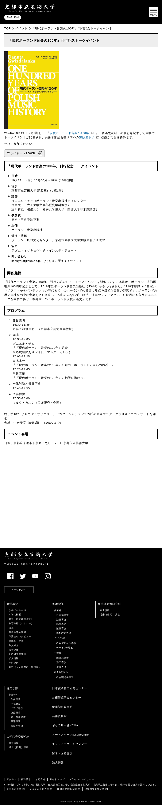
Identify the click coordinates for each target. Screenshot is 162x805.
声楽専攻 (16, 721)
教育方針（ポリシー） (21, 623)
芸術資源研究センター (66, 697)
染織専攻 (61, 666)
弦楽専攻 (16, 712)
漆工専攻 (61, 662)
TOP (7, 28)
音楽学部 (12, 688)
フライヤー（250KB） (22, 153)
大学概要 (12, 603)
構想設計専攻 (63, 633)
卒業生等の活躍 (17, 632)
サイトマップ (57, 779)
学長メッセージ (17, 610)
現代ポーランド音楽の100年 (69, 133)
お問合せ (40, 779)
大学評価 (14, 649)
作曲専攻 (16, 699)
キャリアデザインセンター (69, 743)
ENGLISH (13, 17)
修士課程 (105, 610)
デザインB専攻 (64, 647)
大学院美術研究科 (109, 603)
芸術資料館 (59, 716)
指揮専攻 (16, 704)
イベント (21, 28)
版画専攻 (61, 628)
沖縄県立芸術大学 (95, 789)
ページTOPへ (19, 589)
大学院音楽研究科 (18, 736)
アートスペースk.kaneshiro (70, 734)
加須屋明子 (87, 137)
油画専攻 (61, 619)
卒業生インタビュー (20, 636)
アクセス (11, 779)
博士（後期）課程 (110, 614)
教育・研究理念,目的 (20, 619)
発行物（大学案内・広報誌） (25, 667)
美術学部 (58, 603)
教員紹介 (14, 645)
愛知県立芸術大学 (67, 789)
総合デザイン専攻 (66, 643)
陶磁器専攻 (62, 658)
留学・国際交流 (62, 753)
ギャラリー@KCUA (65, 725)
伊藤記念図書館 (62, 706)
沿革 (11, 628)
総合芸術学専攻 (65, 677)
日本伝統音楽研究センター (69, 688)
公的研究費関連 (17, 654)
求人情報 (14, 658)
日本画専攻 (62, 615)
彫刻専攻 (61, 624)
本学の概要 (15, 614)
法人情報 (58, 762)
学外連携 (14, 662)
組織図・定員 (16, 641)
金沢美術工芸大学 (39, 789)
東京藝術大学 (14, 789)
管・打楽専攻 (18, 717)
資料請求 (26, 779)
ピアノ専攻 (17, 708)
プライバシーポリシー (81, 779)
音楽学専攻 (17, 725)
